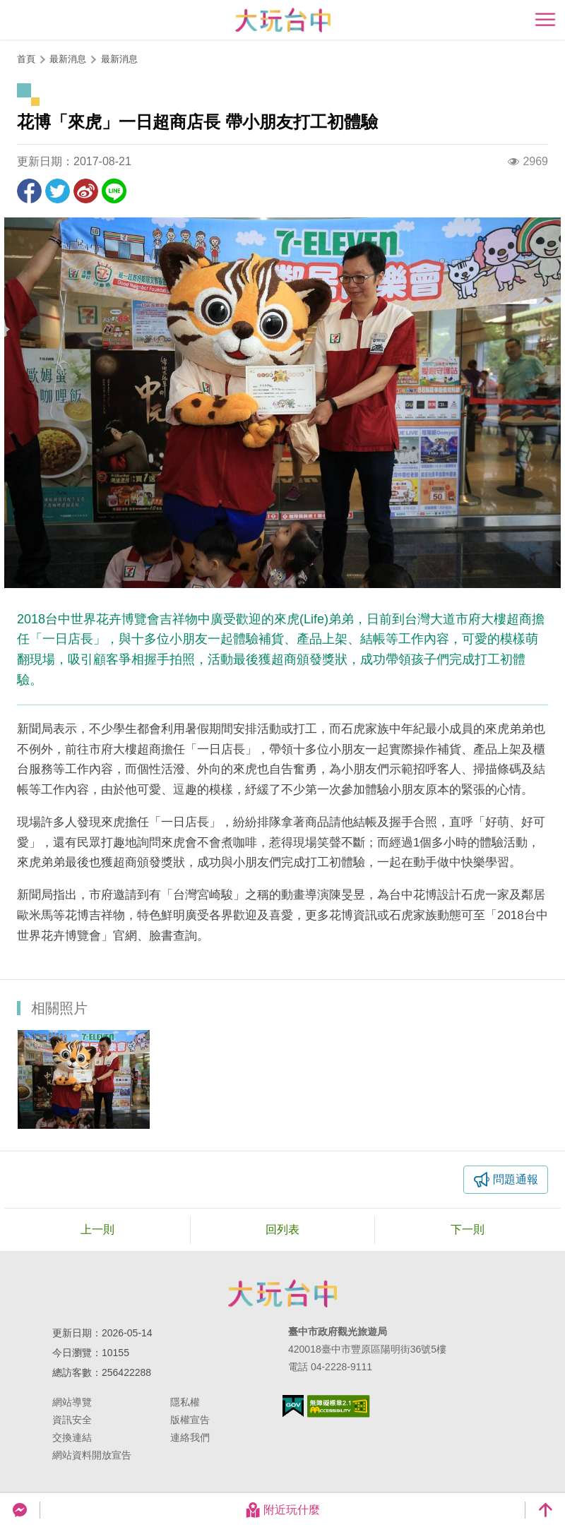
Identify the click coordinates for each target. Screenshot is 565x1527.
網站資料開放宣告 (91, 1455)
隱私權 (185, 1402)
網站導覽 (72, 1402)
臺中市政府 (282, 1293)
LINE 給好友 (114, 191)
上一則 (97, 1229)
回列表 (282, 1229)
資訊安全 (72, 1419)
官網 (125, 935)
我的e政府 (293, 1406)
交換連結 (72, 1437)
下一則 (467, 1229)
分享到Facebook (29, 191)
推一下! (57, 191)
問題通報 (515, 1179)
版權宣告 (190, 1419)
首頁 (26, 59)
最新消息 (119, 59)
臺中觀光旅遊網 (283, 20)
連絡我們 (190, 1437)
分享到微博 (85, 191)
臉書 (161, 935)
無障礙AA (338, 1406)
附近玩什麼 (282, 1510)
